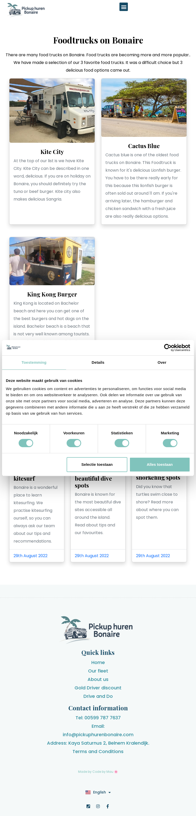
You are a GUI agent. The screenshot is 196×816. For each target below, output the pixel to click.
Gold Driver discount (98, 688)
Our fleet (98, 671)
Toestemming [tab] (34, 362)
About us (98, 679)
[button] (123, 7)
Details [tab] (98, 362)
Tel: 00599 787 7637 (98, 717)
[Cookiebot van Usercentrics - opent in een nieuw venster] (167, 347)
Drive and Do (98, 696)
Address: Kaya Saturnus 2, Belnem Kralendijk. (98, 743)
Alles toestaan (160, 464)
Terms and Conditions (98, 751)
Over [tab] (161, 362)
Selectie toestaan (97, 464)
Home (98, 662)
